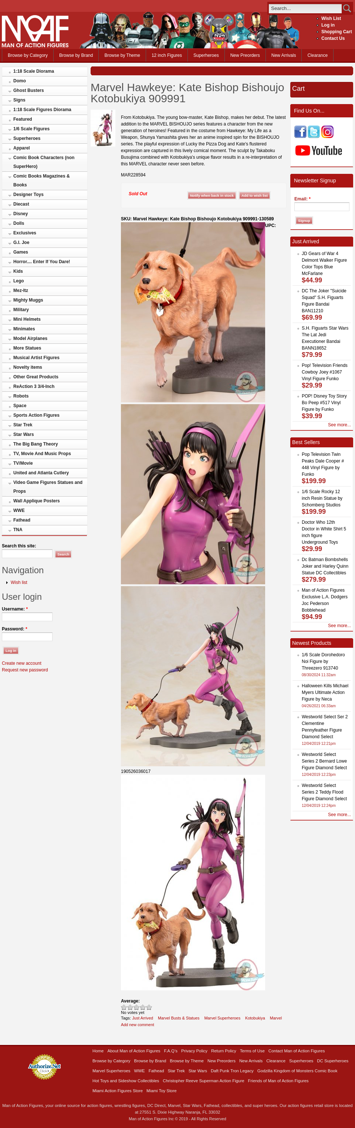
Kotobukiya (255, 1018)
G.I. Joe (21, 242)
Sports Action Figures (36, 415)
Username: (15, 609)
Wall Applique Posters (36, 500)
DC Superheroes (332, 1061)
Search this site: (19, 545)
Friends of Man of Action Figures (278, 1081)
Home (98, 1051)
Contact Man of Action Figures (296, 1051)
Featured (22, 119)
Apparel (21, 148)
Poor (124, 1007)
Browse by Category (28, 55)
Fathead (21, 520)
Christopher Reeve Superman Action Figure (203, 1081)
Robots (20, 396)
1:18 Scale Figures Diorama (42, 109)
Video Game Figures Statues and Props (47, 487)
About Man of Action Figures (133, 1051)
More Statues (27, 348)
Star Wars (23, 434)
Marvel (276, 1018)
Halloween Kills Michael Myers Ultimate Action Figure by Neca (325, 692)
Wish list (19, 582)
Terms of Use (252, 1051)
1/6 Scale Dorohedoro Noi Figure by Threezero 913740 (323, 661)
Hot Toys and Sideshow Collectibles (125, 1081)
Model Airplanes (30, 338)
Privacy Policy (194, 1051)
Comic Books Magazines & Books (41, 180)
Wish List (331, 18)
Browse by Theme (122, 55)
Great (143, 1007)
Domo (19, 80)
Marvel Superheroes (222, 1018)
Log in (328, 25)
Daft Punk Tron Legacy (232, 1071)
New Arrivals (283, 55)
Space (19, 405)
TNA (18, 529)
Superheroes (206, 55)
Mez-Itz (20, 290)
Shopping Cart (336, 31)
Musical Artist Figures (36, 357)
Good (136, 1007)
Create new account (21, 663)
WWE (19, 510)
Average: (130, 1001)
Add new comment (137, 1024)
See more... (339, 424)
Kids (18, 271)
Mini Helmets (27, 319)
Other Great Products (35, 376)
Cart (298, 88)
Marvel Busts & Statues (179, 1018)
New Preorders (245, 55)
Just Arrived (142, 1018)
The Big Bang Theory (35, 444)
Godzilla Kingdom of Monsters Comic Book (297, 1071)
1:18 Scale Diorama (33, 71)
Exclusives (24, 232)
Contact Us (333, 38)
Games (20, 252)
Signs (19, 100)
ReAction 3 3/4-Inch (33, 386)
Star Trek (22, 424)
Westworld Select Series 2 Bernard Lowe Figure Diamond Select (324, 761)
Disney (20, 213)
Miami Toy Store (161, 1091)
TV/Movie (23, 463)
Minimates (24, 328)
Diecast (21, 204)
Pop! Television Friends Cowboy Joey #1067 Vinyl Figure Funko (325, 372)
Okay (130, 1007)
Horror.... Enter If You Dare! (41, 261)
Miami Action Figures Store (117, 1091)
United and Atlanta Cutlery (41, 472)
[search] (305, 8)
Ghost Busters (28, 90)
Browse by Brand (76, 55)
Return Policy (223, 1051)
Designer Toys (28, 194)
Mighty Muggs (28, 300)
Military (21, 309)
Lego (18, 280)
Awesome (149, 1007)
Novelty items (27, 367)
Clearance (317, 55)
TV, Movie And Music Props (42, 453)
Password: (14, 629)
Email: (302, 199)
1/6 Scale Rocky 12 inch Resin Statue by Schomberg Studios (322, 498)
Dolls (18, 223)
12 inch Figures (167, 55)
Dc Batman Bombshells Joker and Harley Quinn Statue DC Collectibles (325, 566)
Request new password (25, 670)
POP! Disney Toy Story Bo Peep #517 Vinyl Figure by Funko (324, 402)
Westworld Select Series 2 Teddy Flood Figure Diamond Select (324, 792)
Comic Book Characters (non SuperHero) (43, 162)
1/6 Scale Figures (31, 128)
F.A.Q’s (171, 1051)
